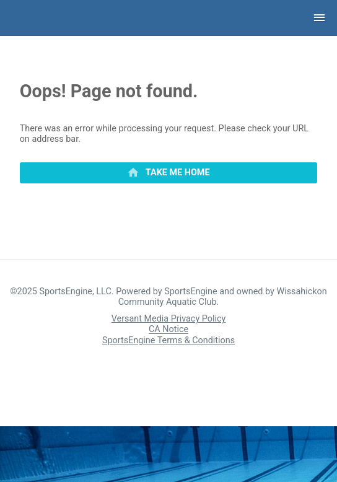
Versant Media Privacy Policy (169, 318)
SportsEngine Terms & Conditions (168, 340)
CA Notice (168, 330)
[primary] (169, 172)
